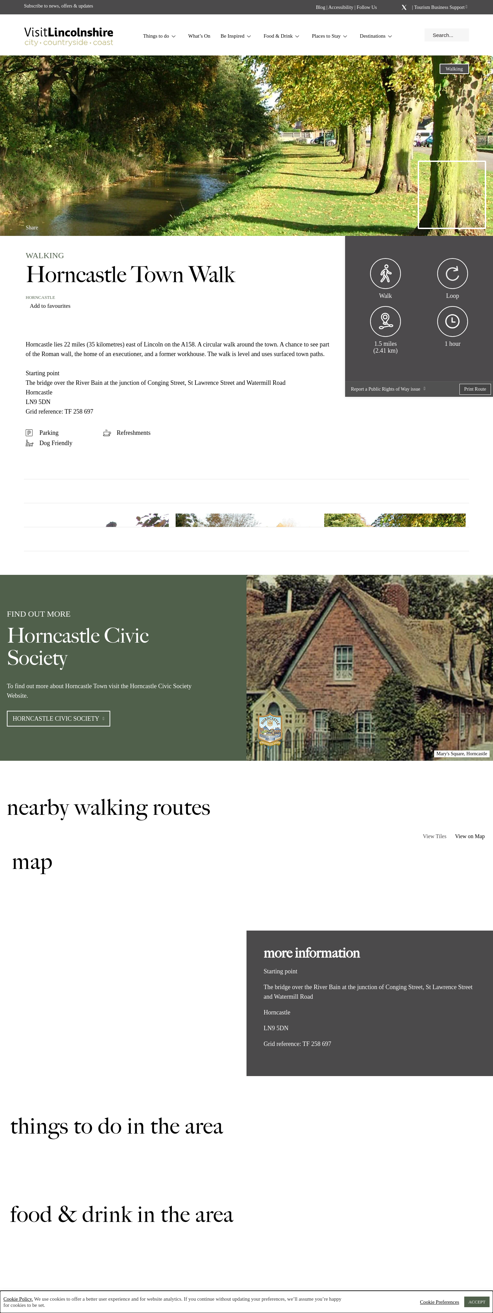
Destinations (376, 36)
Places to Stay (329, 36)
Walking (105, 69)
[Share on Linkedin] (61, 224)
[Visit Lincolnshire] (68, 35)
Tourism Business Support (439, 7)
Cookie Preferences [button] (439, 1302)
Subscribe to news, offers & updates (58, 6)
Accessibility (340, 7)
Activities (82, 69)
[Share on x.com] (72, 224)
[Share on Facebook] (50, 224)
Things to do (159, 36)
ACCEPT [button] (476, 1301)
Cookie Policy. (18, 1299)
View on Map (470, 836)
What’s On (199, 36)
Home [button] (31, 69)
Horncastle (40, 297)
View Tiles (434, 836)
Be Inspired (235, 36)
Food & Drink (282, 36)
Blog (320, 7)
